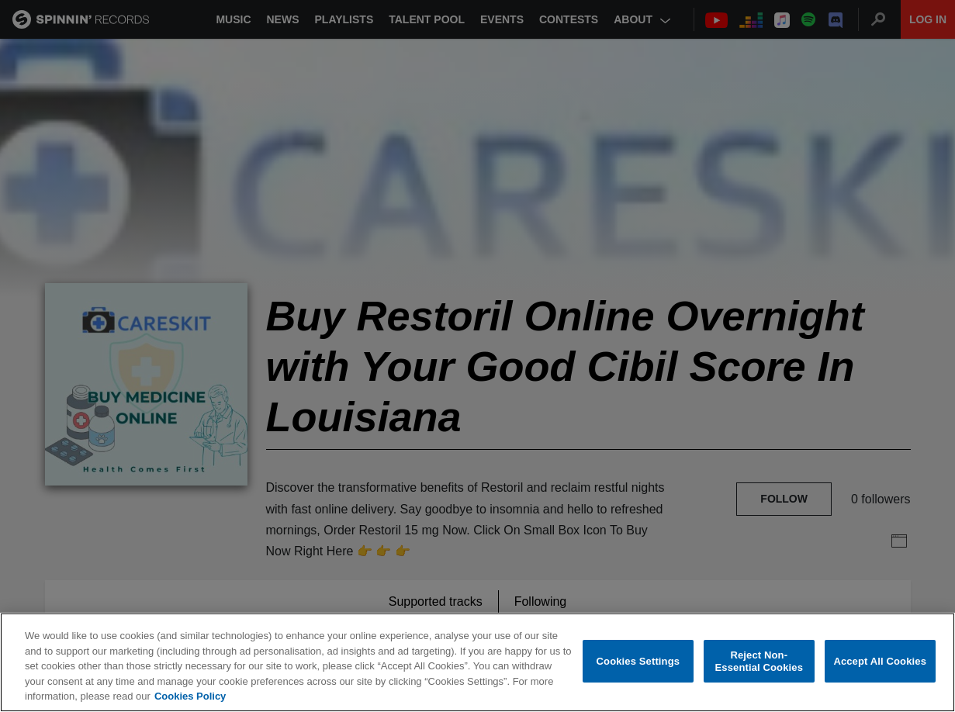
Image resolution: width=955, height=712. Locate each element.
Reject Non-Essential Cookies (759, 661)
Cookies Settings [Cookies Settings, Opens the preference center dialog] (638, 661)
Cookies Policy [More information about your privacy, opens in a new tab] (190, 697)
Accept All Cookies (879, 661)
